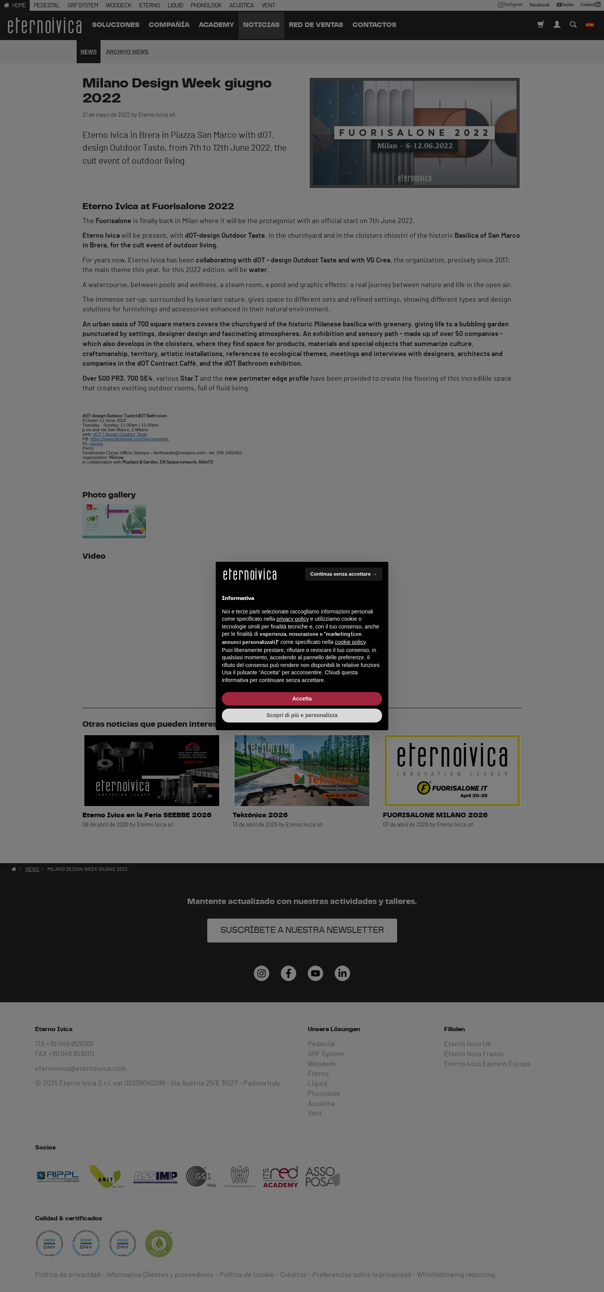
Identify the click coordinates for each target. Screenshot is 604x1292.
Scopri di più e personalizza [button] (302, 715)
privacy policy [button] (293, 619)
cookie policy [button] (350, 642)
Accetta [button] (302, 699)
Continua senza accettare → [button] (343, 574)
